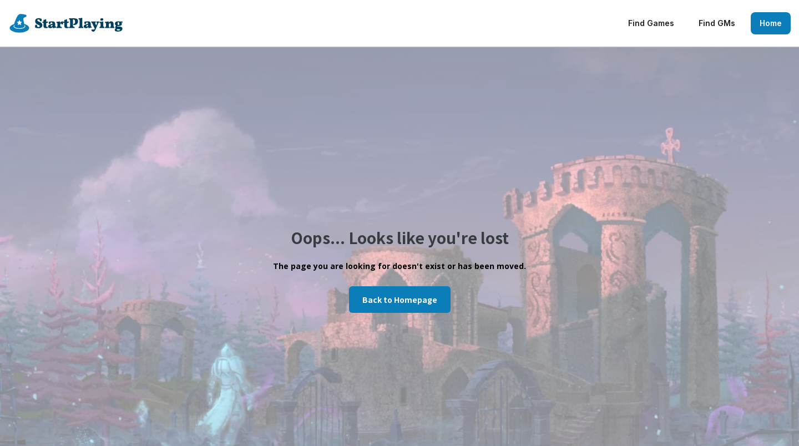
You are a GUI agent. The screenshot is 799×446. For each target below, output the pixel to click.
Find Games (651, 23)
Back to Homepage (399, 299)
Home (771, 23)
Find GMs (717, 23)
